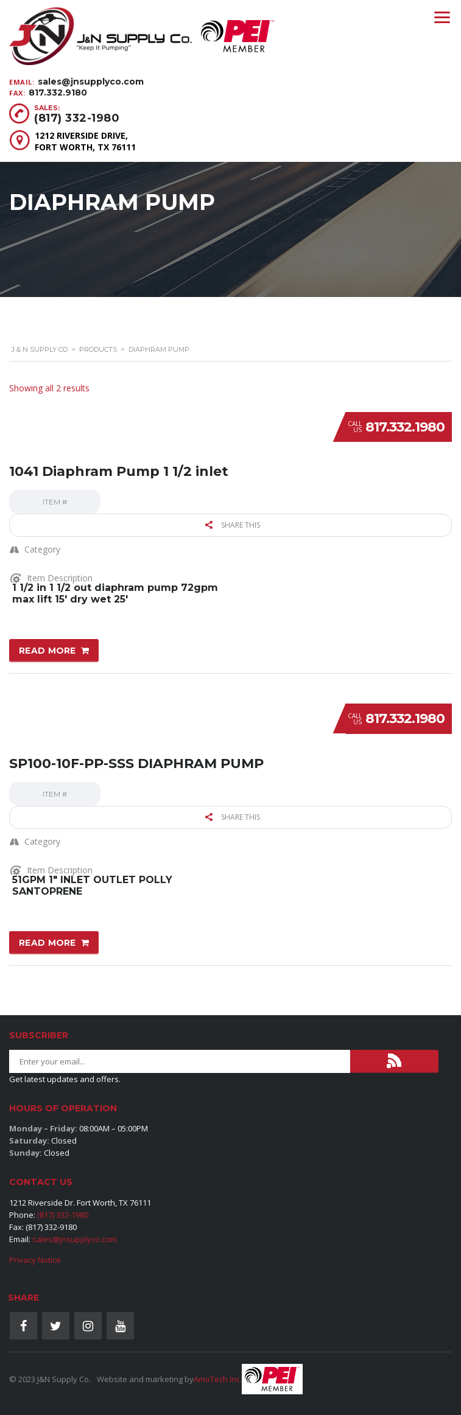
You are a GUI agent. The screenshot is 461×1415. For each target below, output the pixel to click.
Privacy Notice (35, 1259)
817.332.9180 (58, 92)
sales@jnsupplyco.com (91, 81)
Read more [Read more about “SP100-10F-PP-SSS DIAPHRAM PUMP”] (47, 942)
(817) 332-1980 (76, 118)
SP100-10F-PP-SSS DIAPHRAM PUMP (136, 763)
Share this (232, 525)
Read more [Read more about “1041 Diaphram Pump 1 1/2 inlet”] (47, 650)
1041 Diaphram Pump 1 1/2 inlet (118, 471)
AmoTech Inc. (218, 1379)
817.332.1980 (405, 427)
